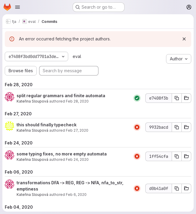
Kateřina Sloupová (32, 101)
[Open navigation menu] (17, 7)
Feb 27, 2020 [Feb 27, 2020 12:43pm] (77, 130)
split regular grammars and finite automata (61, 95)
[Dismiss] (184, 39)
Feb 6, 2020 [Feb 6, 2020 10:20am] (76, 194)
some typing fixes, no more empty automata (62, 153)
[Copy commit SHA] (176, 98)
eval (77, 56)
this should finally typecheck (47, 124)
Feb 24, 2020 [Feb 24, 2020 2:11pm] (77, 159)
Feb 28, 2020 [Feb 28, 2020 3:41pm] (77, 101)
